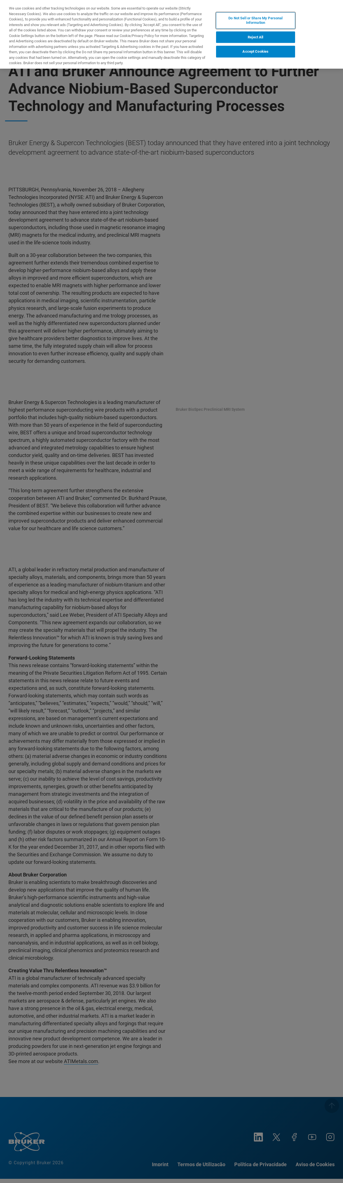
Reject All (255, 37)
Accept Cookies (255, 51)
